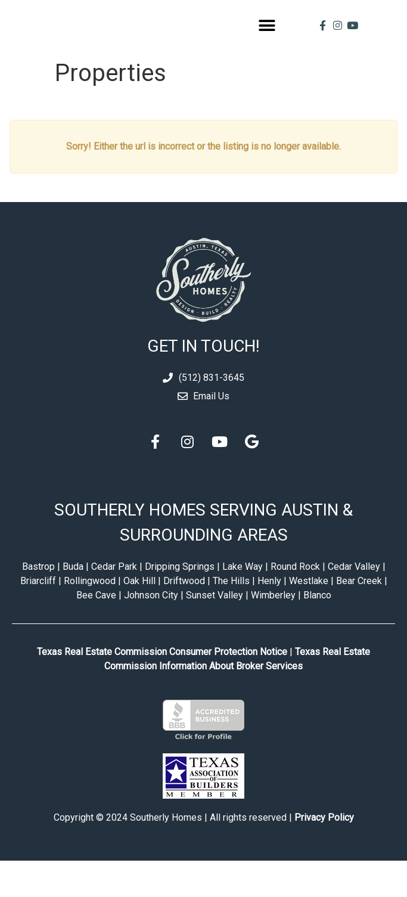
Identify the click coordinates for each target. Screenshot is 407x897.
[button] (266, 43)
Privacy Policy (324, 853)
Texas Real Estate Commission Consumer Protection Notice (162, 688)
